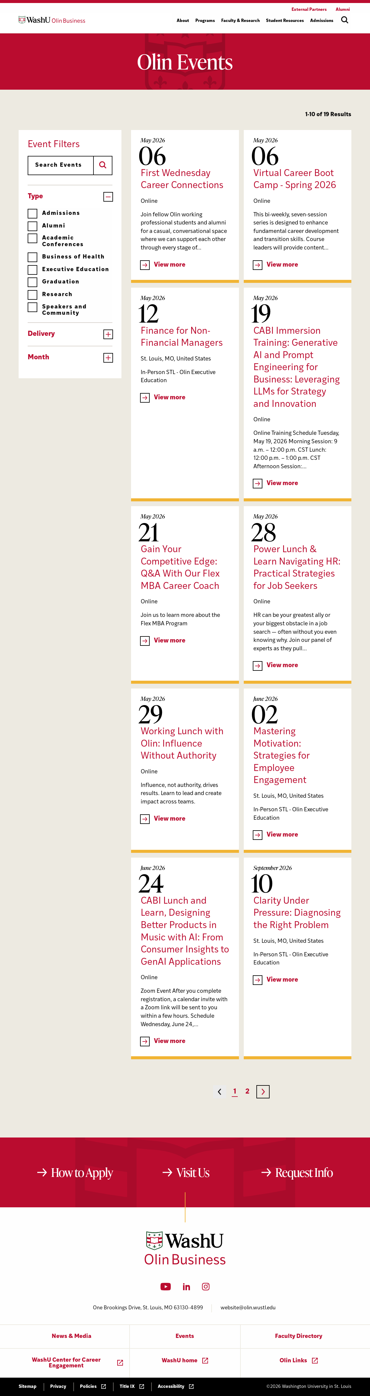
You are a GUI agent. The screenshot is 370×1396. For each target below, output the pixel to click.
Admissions (54, 213)
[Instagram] (205, 1289)
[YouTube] (166, 1289)
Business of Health (66, 257)
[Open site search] (344, 19)
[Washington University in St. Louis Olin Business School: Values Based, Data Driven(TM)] (185, 1263)
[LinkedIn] (186, 1289)
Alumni (47, 226)
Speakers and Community (57, 310)
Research (50, 295)
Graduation (54, 282)
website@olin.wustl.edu (248, 1308)
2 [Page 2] (247, 1091)
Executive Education (68, 270)
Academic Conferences (56, 241)
